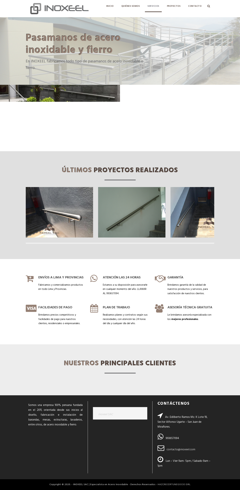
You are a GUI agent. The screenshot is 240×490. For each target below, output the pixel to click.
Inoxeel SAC (105, 414)
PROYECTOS (174, 6)
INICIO (110, 6)
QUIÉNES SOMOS (130, 6)
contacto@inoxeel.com (181, 449)
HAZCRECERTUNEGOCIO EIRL (174, 484)
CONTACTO (194, 6)
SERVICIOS (153, 6)
